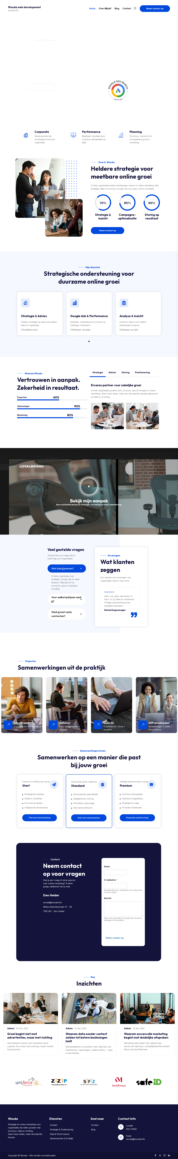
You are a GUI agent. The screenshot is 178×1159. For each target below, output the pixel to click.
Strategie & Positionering (61, 1129)
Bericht (107, 898)
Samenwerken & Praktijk (61, 1138)
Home (92, 8)
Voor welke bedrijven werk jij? (66, 599)
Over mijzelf (105, 8)
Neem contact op (155, 8)
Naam (107, 866)
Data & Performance (59, 1134)
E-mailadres (111, 880)
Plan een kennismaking (39, 817)
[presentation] (123, 933)
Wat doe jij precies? (62, 568)
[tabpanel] (40, 314)
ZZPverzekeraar (159, 723)
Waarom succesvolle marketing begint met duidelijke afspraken (146, 1035)
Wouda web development (24, 7)
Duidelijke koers (29, 329)
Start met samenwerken (89, 817)
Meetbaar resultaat (80, 329)
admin (11, 1028)
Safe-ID (109, 723)
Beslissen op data (129, 329)
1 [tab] (89, 341)
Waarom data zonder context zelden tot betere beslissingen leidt (86, 1037)
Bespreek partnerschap (137, 817)
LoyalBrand (21, 723)
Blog (117, 8)
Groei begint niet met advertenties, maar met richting (29, 1035)
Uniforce (64, 723)
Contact (127, 8)
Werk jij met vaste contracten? (61, 614)
